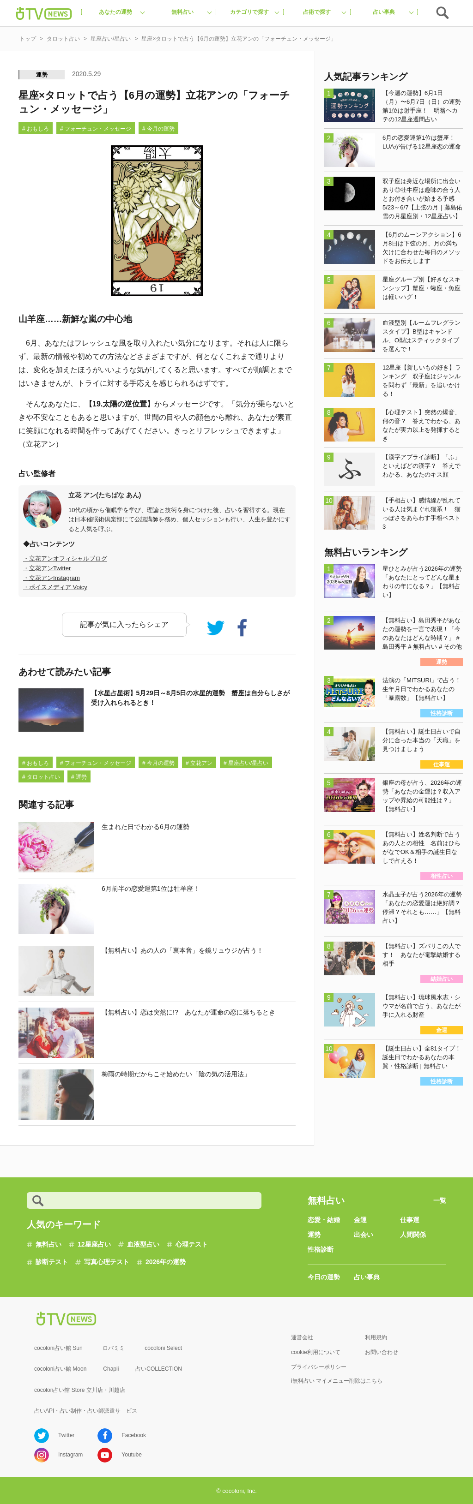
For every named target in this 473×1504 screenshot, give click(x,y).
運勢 (42, 75)
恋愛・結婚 (324, 1219)
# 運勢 (79, 777)
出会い (363, 1234)
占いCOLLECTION (158, 1369)
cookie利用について (315, 1352)
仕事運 (409, 1219)
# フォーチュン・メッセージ (95, 128)
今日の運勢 (324, 1277)
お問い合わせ (381, 1352)
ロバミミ (114, 1348)
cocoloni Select (163, 1348)
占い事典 (367, 1277)
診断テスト (52, 1261)
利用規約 (376, 1337)
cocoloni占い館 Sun (58, 1348)
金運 (360, 1219)
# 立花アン (199, 763)
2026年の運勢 (166, 1261)
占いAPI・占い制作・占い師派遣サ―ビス (85, 1411)
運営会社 (302, 1337)
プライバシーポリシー (318, 1367)
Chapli (111, 1369)
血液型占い (143, 1244)
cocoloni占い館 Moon (60, 1369)
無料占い (48, 1244)
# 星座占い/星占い (246, 763)
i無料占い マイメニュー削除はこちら (336, 1381)
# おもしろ (35, 128)
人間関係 (413, 1234)
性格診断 (321, 1249)
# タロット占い (41, 777)
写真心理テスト (106, 1261)
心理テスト (192, 1244)
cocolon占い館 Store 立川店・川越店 (79, 1390)
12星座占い (94, 1244)
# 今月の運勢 (158, 128)
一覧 (439, 1200)
